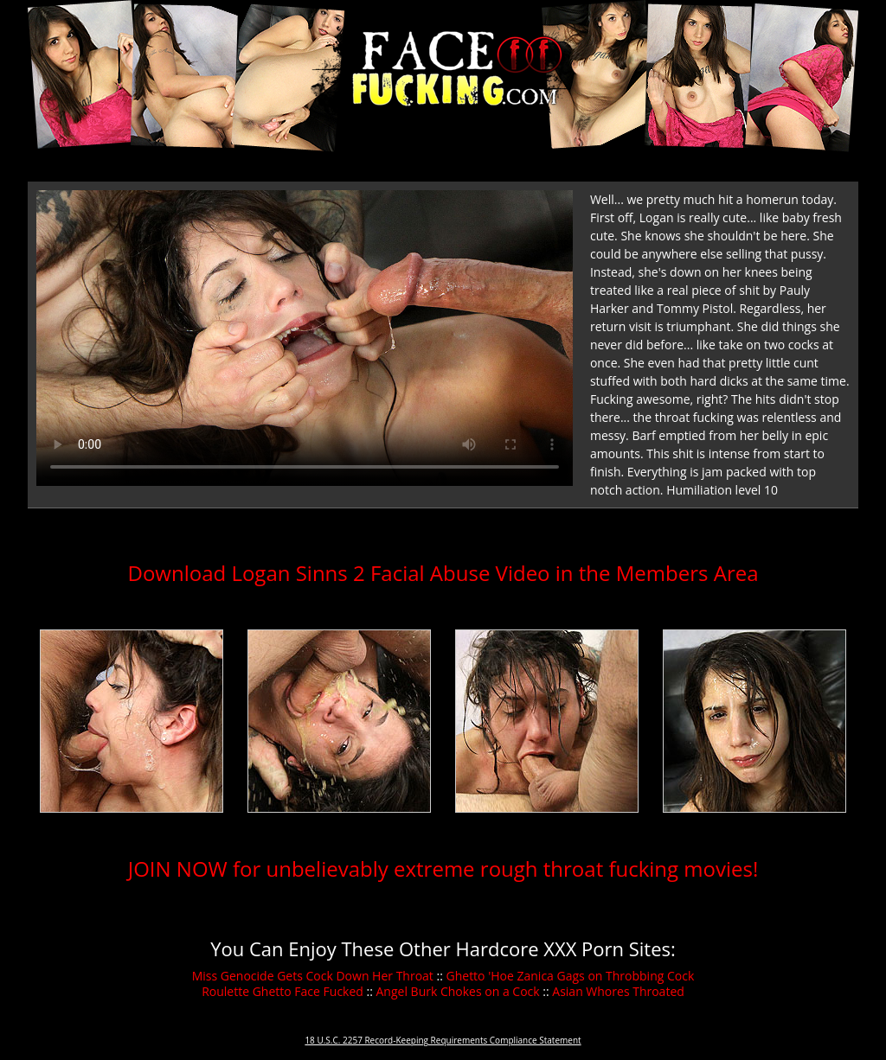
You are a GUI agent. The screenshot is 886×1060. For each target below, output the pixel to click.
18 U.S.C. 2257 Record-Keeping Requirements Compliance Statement (443, 1040)
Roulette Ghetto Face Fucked (282, 991)
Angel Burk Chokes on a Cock (458, 991)
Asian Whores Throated (618, 991)
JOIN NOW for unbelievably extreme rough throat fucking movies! (443, 868)
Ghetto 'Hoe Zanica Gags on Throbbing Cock (570, 975)
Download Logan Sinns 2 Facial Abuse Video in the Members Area (442, 573)
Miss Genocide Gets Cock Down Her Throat (312, 975)
